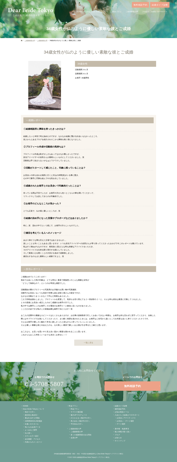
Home (25, 406)
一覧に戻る (88, 343)
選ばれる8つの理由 (32, 418)
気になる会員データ (32, 427)
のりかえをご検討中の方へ (81, 418)
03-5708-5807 (44, 383)
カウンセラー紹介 (32, 436)
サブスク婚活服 (77, 412)
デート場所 (121, 424)
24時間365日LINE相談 (33, 421)
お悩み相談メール (122, 412)
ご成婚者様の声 (75, 429)
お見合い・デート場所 (125, 421)
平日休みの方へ (77, 424)
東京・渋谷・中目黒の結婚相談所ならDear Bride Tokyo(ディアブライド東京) (97, 454)
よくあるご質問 (31, 430)
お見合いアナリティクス (126, 418)
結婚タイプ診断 (121, 406)
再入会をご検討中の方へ (80, 421)
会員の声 (74, 438)
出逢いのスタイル (32, 424)
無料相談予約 (120, 409)
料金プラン (75, 409)
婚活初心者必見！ (32, 415)
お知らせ (118, 438)
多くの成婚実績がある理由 (81, 435)
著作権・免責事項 (122, 429)
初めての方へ (30, 412)
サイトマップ (120, 441)
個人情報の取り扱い (123, 432)
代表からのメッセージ (33, 442)
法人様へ (28, 433)
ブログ (117, 435)
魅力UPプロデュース (79, 415)
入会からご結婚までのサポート (127, 415)
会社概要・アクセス (32, 439)
